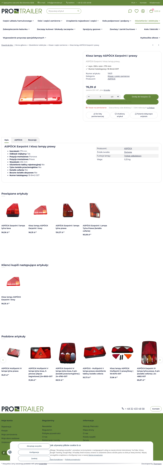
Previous (3, 359)
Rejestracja (6, 427)
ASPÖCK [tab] (18, 140)
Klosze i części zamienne (119, 76)
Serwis (86, 440)
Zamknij (34, 458)
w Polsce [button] (151, 108)
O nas (44, 437)
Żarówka (128, 152)
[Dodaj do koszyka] (141, 96)
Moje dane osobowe (10, 438)
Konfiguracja (34, 452)
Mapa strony (88, 430)
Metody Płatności (90, 426)
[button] (136, 11)
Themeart (157, 464)
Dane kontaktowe (56, 460)
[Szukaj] (61, 11)
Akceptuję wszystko (34, 446)
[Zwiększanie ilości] (118, 96)
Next (159, 359)
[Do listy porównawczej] (98, 115)
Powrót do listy (7, 45)
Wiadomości (155, 3)
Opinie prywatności (95, 455)
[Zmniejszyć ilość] (89, 96)
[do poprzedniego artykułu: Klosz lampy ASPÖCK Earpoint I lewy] (153, 45)
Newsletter (47, 426)
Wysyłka (107, 90)
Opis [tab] (6, 140)
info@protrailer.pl (54, 3)
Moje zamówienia (9, 434)
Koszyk (4, 430)
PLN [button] (133, 3)
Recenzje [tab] (32, 140)
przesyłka (43, 464)
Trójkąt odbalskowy (132, 156)
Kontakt (143, 3)
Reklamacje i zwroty (51, 440)
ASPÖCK (128, 148)
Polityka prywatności (72, 460)
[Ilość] (100, 96)
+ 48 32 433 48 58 (84, 3)
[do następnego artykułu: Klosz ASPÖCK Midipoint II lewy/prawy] (159, 45)
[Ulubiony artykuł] (119, 115)
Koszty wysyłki (89, 437)
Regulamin (47, 430)
